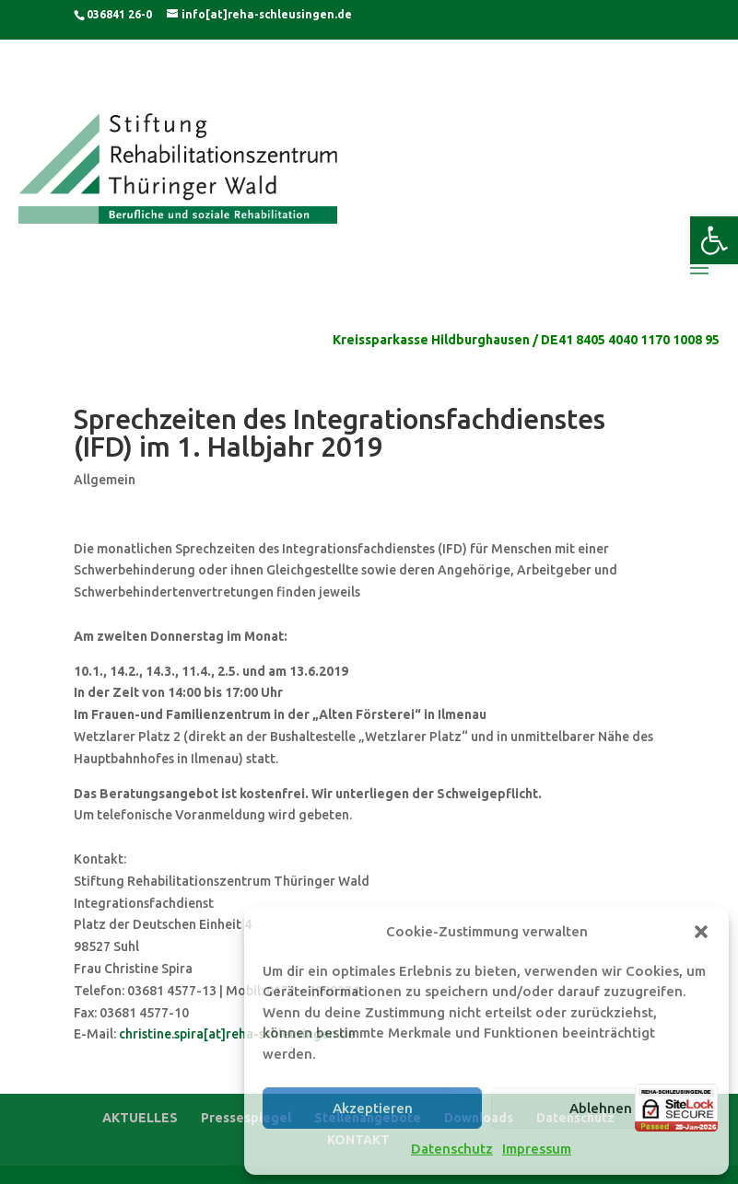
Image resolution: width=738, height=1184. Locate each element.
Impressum (536, 1148)
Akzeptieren (373, 1108)
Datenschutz (452, 1148)
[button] (714, 240)
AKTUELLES (140, 1117)
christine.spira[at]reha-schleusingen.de (237, 1034)
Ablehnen (600, 1108)
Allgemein (104, 479)
